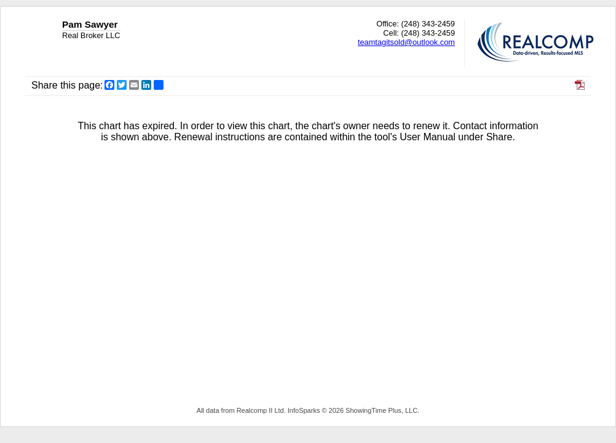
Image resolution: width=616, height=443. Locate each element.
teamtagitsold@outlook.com (406, 42)
